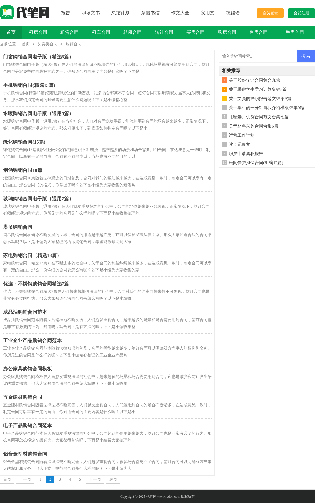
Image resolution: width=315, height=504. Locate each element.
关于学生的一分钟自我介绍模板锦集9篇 (266, 108)
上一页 (25, 480)
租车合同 (101, 32)
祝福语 (233, 12)
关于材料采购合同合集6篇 (253, 126)
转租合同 (132, 32)
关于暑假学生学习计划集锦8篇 (258, 90)
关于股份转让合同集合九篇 (254, 81)
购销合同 (74, 44)
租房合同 (38, 32)
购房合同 (227, 32)
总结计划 (120, 12)
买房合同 (195, 32)
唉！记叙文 (239, 145)
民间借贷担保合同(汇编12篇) (256, 163)
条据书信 (150, 12)
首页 (11, 32)
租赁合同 (69, 32)
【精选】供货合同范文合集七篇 (259, 117)
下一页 (95, 480)
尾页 (113, 480)
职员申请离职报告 (246, 154)
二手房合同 (292, 32)
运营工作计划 (242, 136)
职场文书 (91, 12)
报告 (65, 12)
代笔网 (151, 497)
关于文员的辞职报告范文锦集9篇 (260, 99)
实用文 (207, 12)
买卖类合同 (48, 44)
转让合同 (164, 32)
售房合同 (258, 32)
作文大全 (180, 12)
